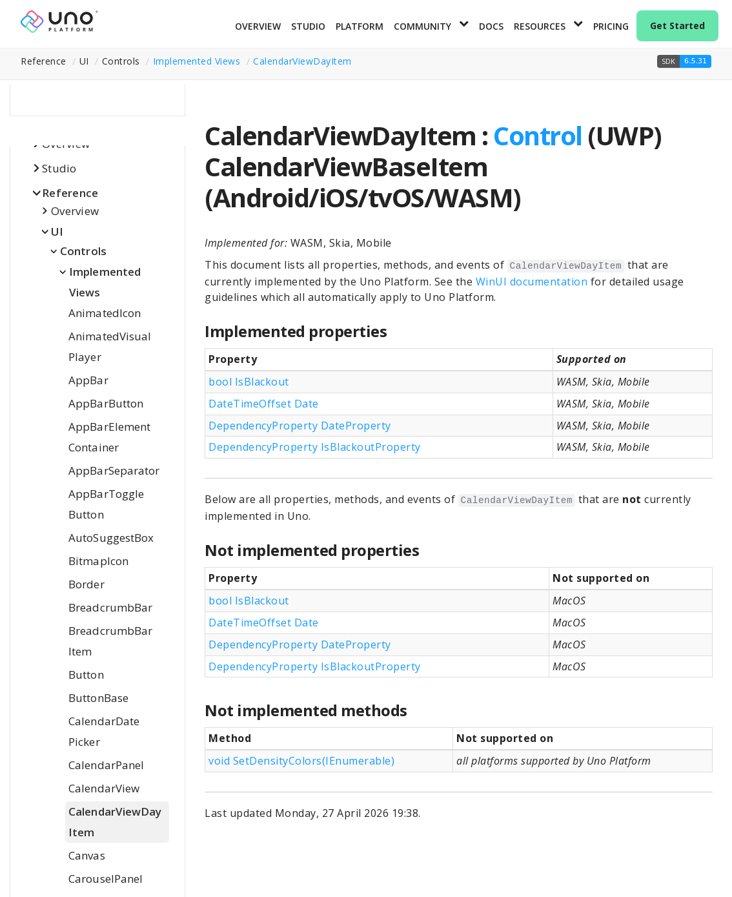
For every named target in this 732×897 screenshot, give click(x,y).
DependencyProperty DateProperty (299, 425)
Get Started (677, 25)
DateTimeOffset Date (263, 404)
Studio (308, 26)
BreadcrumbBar (110, 607)
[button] (684, 61)
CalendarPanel (106, 765)
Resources (539, 26)
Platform (359, 26)
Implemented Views (197, 61)
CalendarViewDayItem (302, 61)
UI (57, 231)
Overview (258, 26)
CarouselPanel (105, 878)
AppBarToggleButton (106, 504)
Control (537, 135)
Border (86, 584)
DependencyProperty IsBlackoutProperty (314, 447)
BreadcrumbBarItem (110, 641)
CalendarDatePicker (103, 731)
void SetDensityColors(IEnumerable (301, 761)
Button (86, 674)
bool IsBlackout (248, 382)
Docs (491, 26)
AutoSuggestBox (111, 537)
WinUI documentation (532, 281)
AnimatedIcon (104, 312)
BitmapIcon (98, 560)
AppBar (88, 380)
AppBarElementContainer (109, 437)
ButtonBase (98, 697)
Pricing (611, 26)
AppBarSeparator (114, 470)
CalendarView (103, 788)
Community (422, 26)
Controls (83, 250)
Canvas (86, 855)
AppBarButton (105, 403)
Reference (70, 192)
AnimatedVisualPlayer (109, 346)
